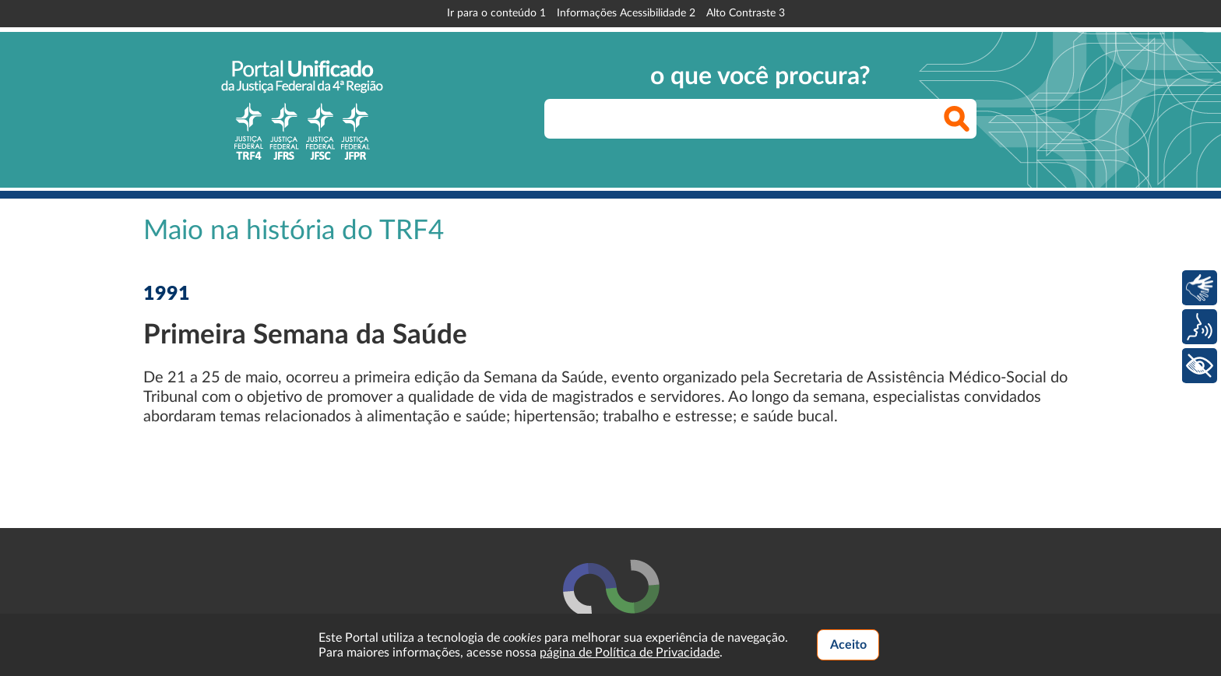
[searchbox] (760, 119)
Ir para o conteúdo (496, 13)
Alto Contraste (745, 13)
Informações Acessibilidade (626, 13)
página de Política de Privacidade (630, 652)
